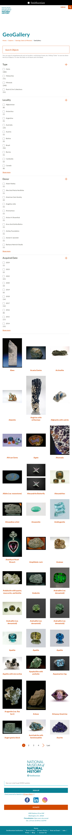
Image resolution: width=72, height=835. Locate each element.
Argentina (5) (8, 119)
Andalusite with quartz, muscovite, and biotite (12, 591)
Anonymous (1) (9, 212)
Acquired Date (10, 258)
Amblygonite (59, 522)
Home (4, 40)
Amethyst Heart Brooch (12, 560)
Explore (10, 40)
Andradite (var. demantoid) (60, 591)
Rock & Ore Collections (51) (12, 90)
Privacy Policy (42, 830)
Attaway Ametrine (59, 714)
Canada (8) (7, 166)
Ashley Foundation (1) (11, 232)
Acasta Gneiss (36, 370)
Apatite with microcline (12, 674)
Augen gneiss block (12, 737)
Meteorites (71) (8, 77)
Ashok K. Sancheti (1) (11, 239)
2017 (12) (6, 304)
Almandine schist (12, 522)
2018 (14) (6, 297)
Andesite (36, 593)
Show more (6, 172)
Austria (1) (7, 133)
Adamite (12, 420)
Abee (12, 370)
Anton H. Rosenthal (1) (11, 218)
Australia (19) (7, 126)
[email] (36, 783)
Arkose (36, 714)
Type (5, 64)
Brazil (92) (6, 146)
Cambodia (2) (8, 160)
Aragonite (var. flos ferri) (12, 712)
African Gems (12, 457)
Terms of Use (30, 830)
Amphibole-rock (36, 562)
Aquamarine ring (59, 674)
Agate (36, 457)
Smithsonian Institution (14, 830)
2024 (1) (6, 263)
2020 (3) (6, 284)
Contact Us (43, 832)
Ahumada (60, 457)
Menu (63, 7)
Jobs (64, 830)
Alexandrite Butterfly (36, 493)
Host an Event (55, 830)
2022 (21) (6, 277)
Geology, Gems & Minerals (23, 40)
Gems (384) (6, 70)
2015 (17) (6, 318)
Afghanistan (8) (9, 106)
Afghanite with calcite (60, 420)
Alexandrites (59, 493)
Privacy (28, 794)
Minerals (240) (7, 84)
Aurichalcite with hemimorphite (36, 736)
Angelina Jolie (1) (9, 205)
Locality (7, 100)
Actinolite (60, 370)
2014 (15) (6, 324)
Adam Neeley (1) (9, 185)
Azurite (60, 737)
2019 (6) (6, 291)
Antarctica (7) (8, 112)
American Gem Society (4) (12, 198)
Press (27, 832)
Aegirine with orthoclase (36, 418)
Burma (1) (7, 153)
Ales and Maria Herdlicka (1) (13, 191)
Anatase (59, 562)
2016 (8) (6, 311)
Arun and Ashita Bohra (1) (12, 225)
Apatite (12, 650)
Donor (6, 179)
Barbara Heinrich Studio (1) (13, 245)
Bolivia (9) (7, 139)
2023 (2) (6, 270)
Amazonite (35, 522)
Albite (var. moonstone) (12, 493)
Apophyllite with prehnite (36, 672)
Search (70, 7)
